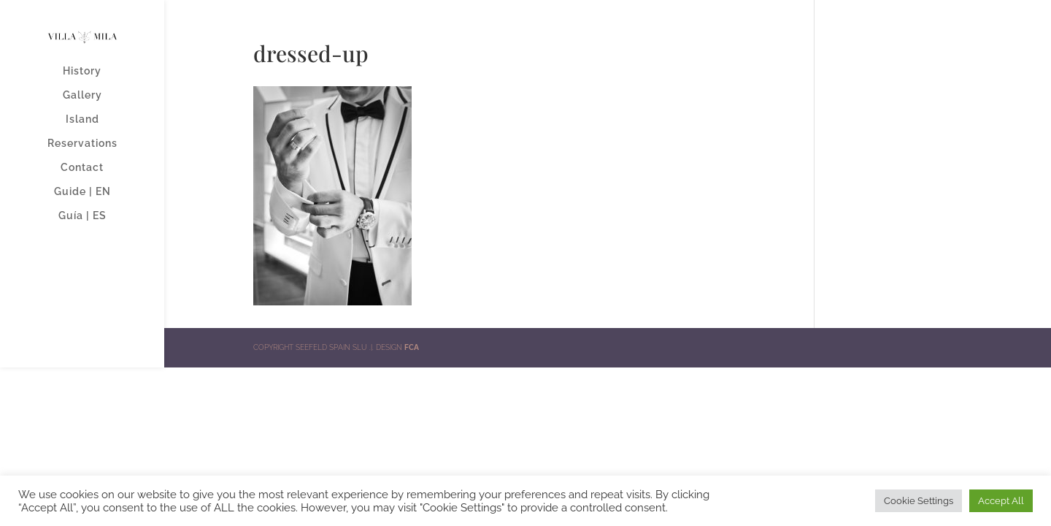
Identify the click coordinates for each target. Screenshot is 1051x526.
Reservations (82, 143)
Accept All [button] (1001, 500)
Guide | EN (82, 191)
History (82, 71)
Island (82, 119)
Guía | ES (82, 215)
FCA (411, 347)
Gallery (82, 95)
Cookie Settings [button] (918, 500)
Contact (82, 167)
